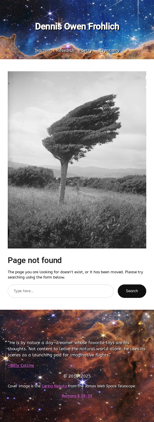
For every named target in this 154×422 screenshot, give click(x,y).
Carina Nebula (54, 386)
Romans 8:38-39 (77, 396)
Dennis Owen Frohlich (77, 26)
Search (132, 291)
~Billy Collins (21, 365)
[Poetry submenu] (94, 50)
